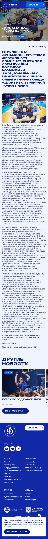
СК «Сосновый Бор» (13, 470)
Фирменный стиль (12, 479)
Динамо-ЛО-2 (31, 465)
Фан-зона (8, 476)
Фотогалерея (30, 499)
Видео (27, 497)
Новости (28, 494)
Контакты (8, 482)
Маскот (7, 473)
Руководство (9, 465)
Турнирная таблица (13, 497)
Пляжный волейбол (33, 470)
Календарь (9, 494)
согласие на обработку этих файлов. (23, 525)
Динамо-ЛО (30, 462)
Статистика (9, 343)
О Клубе (8, 462)
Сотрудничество (11, 468)
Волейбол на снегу (33, 468)
